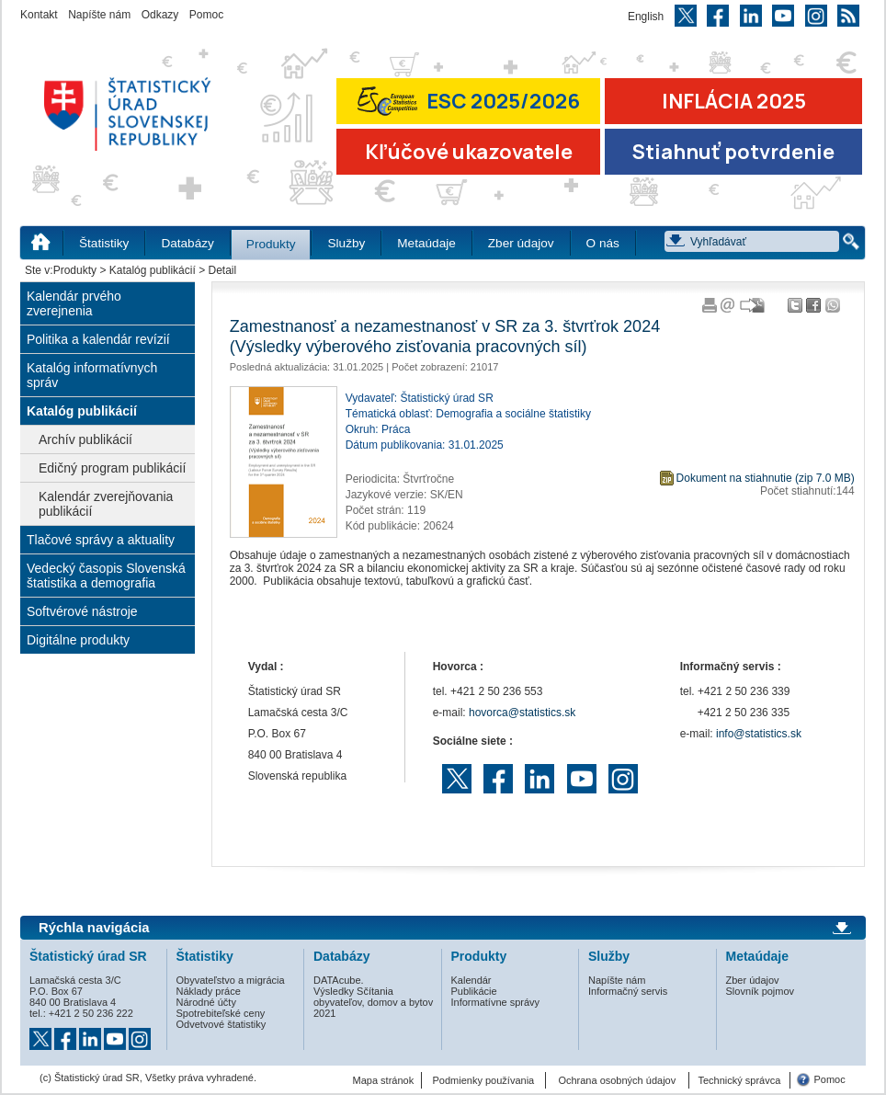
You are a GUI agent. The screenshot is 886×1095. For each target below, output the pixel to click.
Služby (346, 243)
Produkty (271, 244)
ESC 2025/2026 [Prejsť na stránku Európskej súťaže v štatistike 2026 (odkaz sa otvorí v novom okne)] (469, 100)
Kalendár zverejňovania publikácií (106, 504)
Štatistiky (104, 243)
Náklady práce (208, 991)
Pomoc (206, 14)
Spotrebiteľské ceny (221, 1013)
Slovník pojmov (760, 991)
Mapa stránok (384, 1080)
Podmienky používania (484, 1080)
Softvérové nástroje (82, 611)
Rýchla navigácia (94, 927)
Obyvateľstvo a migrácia (230, 980)
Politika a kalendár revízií (98, 339)
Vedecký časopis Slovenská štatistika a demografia (106, 575)
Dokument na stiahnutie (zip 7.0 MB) (765, 478)
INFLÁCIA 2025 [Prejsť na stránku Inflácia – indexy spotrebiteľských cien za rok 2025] (734, 101)
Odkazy (160, 14)
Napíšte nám (99, 14)
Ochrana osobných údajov (617, 1080)
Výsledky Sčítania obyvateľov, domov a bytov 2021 (373, 1002)
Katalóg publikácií (152, 270)
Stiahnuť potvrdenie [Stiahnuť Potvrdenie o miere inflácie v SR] (733, 151)
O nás (602, 243)
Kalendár (471, 980)
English (646, 16)
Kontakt (39, 14)
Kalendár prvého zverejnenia (74, 303)
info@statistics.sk (758, 733)
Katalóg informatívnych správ (92, 375)
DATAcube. (338, 980)
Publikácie (474, 991)
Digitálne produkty (78, 640)
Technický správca (739, 1080)
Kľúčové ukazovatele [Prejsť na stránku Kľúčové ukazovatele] (469, 151)
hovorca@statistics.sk (522, 712)
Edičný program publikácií (112, 468)
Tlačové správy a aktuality (101, 539)
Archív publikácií (85, 439)
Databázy (187, 243)
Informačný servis (627, 991)
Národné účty (206, 1002)
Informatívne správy (495, 1002)
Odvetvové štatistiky (221, 1024)
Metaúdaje (426, 243)
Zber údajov (521, 243)
